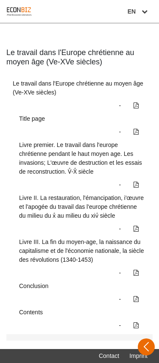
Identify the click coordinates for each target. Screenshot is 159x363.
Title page (32, 118)
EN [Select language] (139, 11)
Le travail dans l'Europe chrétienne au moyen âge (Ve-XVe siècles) (78, 88)
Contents (31, 312)
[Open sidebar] (146, 346)
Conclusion (33, 286)
